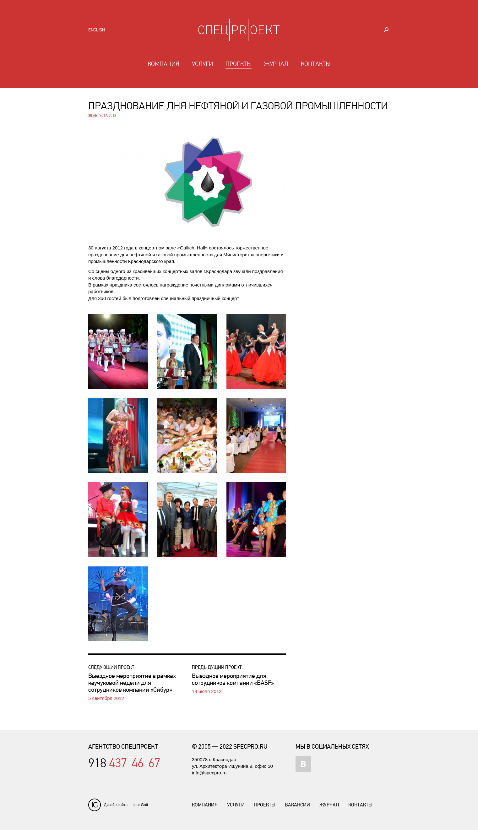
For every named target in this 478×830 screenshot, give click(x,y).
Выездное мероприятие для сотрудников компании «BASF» (233, 679)
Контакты (315, 64)
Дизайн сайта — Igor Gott (126, 805)
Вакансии (297, 805)
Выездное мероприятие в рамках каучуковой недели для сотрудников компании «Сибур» (132, 683)
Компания (163, 64)
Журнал (276, 64)
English (96, 30)
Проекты (238, 64)
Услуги (202, 64)
